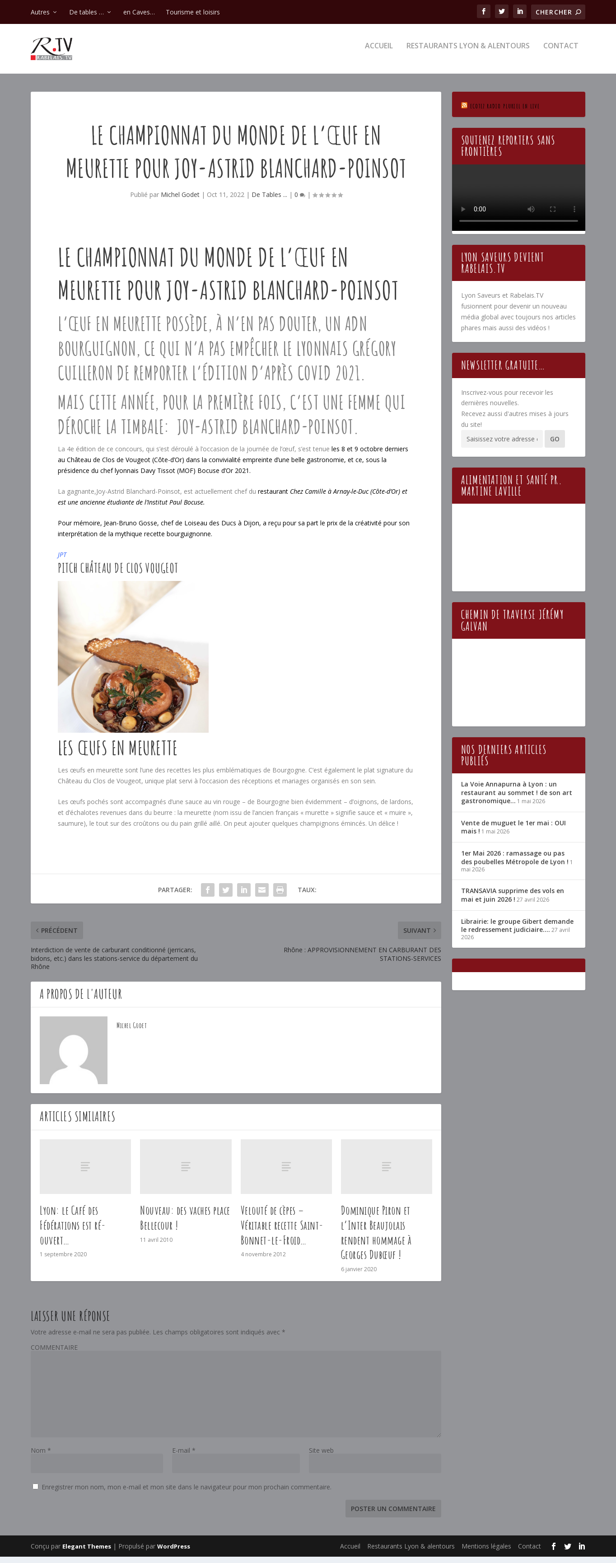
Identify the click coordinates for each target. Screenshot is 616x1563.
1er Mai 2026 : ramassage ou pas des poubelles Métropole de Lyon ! (515, 863)
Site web (321, 1456)
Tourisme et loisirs (193, 12)
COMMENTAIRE (54, 1353)
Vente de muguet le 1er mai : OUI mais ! (513, 833)
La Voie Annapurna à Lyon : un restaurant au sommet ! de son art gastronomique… (516, 798)
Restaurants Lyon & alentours (468, 52)
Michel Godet (180, 201)
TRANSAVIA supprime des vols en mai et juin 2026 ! (512, 901)
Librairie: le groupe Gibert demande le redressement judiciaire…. (517, 931)
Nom (41, 1456)
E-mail (184, 1456)
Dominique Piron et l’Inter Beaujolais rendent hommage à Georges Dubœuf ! (376, 1238)
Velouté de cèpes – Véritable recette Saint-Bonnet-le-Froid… (282, 1231)
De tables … (86, 12)
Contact (561, 52)
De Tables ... (269, 201)
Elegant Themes (86, 1553)
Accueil (379, 52)
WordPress (173, 1553)
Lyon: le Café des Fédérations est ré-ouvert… (73, 1231)
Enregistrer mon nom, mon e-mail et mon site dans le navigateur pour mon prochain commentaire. (186, 1493)
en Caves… (139, 12)
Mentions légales (486, 1552)
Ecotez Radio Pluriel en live (505, 112)
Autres (40, 12)
